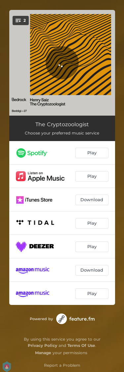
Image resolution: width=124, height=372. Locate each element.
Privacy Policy (42, 345)
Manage (43, 352)
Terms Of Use (81, 345)
